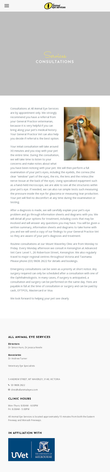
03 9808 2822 (18, 385)
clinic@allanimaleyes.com (24, 389)
